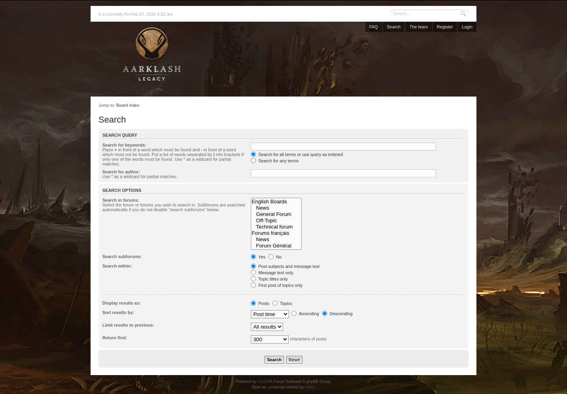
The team (419, 26)
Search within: (117, 266)
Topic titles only (269, 279)
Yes (258, 257)
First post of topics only (277, 285)
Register (445, 26)
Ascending (305, 313)
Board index (127, 105)
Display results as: (121, 303)
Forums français (276, 233)
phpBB (263, 381)
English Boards (276, 202)
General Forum (276, 214)
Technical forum (276, 227)
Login (467, 26)
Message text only (272, 272)
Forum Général (276, 246)
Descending (337, 313)
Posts (260, 303)
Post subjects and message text (285, 266)
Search (393, 26)
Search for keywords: (124, 145)
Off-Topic (276, 220)
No (275, 257)
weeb (309, 387)
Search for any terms (274, 160)
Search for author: (121, 171)
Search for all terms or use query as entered (297, 154)
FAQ (373, 26)
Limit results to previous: (128, 325)
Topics (282, 303)
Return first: (114, 337)
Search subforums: (122, 256)
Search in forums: (120, 200)
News (276, 208)
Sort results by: (118, 312)
